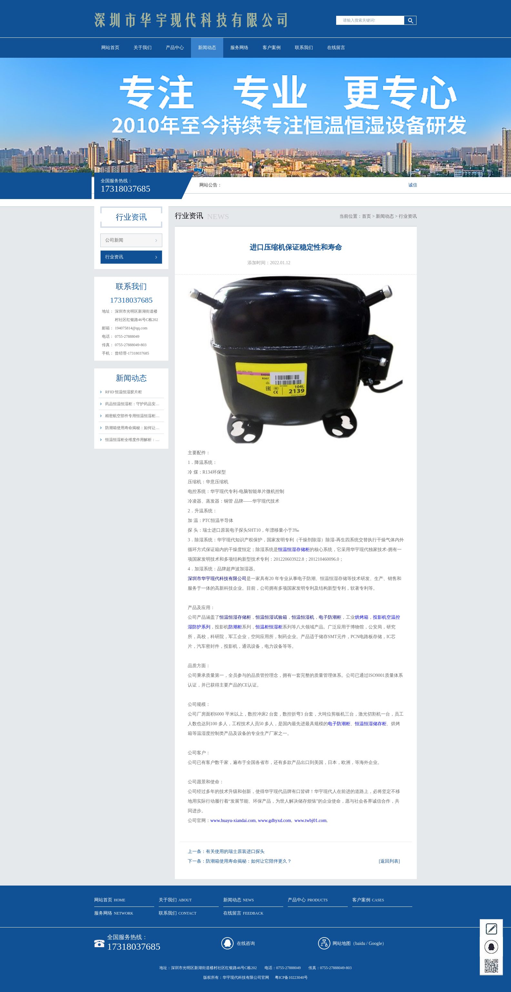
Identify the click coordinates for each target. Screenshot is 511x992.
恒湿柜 (276, 627)
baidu (360, 943)
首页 (366, 216)
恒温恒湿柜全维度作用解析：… (132, 439)
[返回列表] (389, 861)
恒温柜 (262, 627)
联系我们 (304, 47)
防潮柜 (235, 627)
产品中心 (175, 47)
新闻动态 (207, 47)
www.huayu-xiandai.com (233, 820)
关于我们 (143, 47)
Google (375, 943)
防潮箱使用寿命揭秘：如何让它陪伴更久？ (249, 861)
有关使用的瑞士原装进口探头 (235, 851)
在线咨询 (246, 943)
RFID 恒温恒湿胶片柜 (123, 392)
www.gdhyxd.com (274, 820)
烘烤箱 (361, 617)
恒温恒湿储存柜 (370, 723)
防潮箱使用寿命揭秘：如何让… (132, 428)
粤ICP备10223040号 (291, 977)
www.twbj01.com (310, 820)
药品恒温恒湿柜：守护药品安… (132, 404)
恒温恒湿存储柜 (294, 549)
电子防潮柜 (339, 723)
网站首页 (110, 47)
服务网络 (239, 47)
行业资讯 (114, 257)
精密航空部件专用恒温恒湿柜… (132, 416)
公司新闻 (114, 240)
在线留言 (336, 47)
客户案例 (272, 47)
